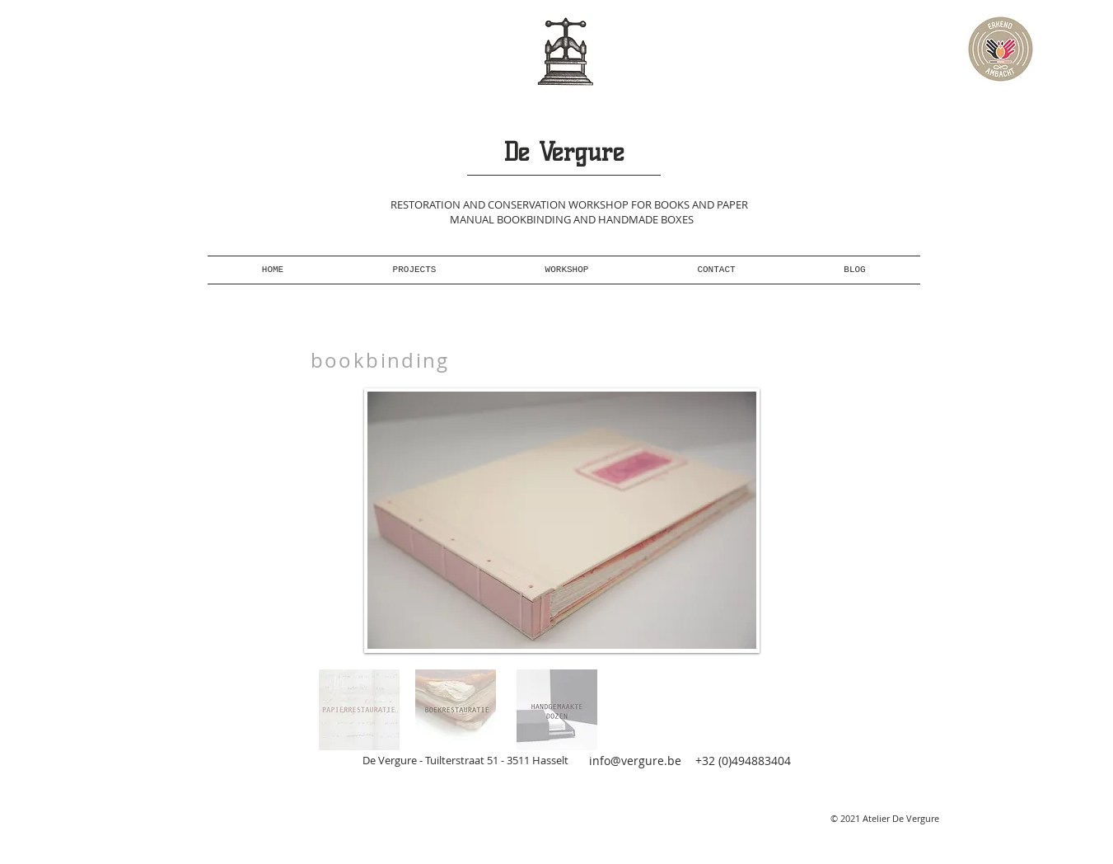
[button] (562, 520)
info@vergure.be (635, 760)
